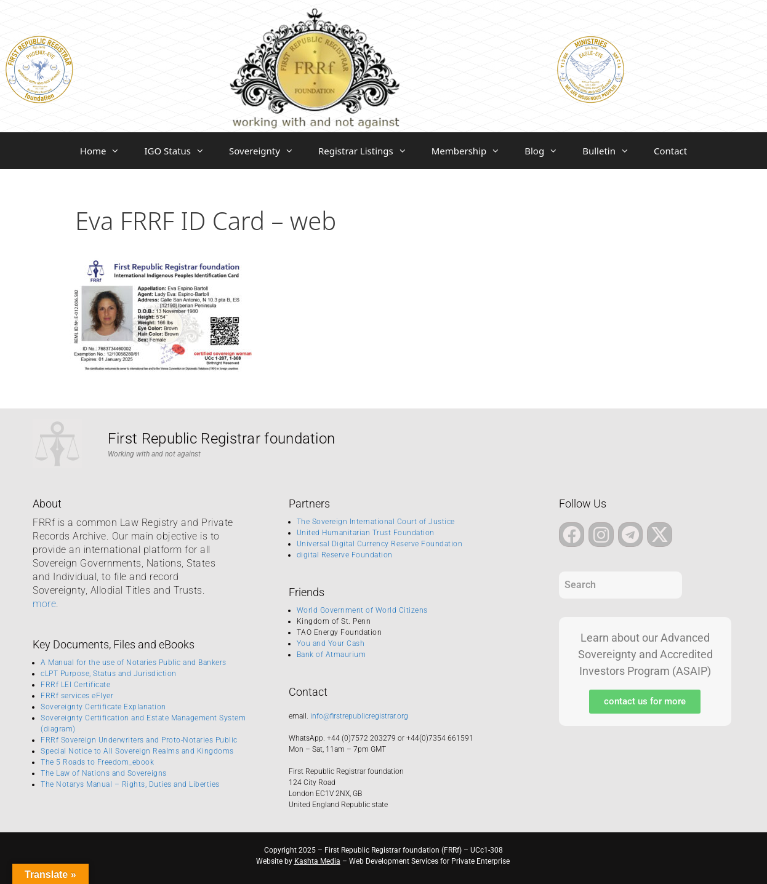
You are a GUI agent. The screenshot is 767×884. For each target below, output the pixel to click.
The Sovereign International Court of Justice (376, 521)
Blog (547, 150)
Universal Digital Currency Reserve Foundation (380, 544)
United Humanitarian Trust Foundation (366, 532)
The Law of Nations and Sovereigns (104, 773)
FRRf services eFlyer (77, 695)
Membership (472, 150)
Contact (670, 151)
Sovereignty (267, 150)
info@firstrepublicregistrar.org (359, 716)
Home (106, 150)
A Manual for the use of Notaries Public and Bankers (134, 662)
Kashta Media (317, 861)
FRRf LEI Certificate (75, 684)
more (44, 604)
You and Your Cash (331, 643)
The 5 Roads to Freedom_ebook (97, 762)
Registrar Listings (368, 150)
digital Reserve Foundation (345, 555)
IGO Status (180, 150)
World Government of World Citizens (362, 610)
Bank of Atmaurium (331, 654)
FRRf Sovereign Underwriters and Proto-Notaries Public (139, 740)
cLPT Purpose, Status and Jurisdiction (109, 673)
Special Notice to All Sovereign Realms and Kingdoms (137, 751)
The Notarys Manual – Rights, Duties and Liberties (130, 784)
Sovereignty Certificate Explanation (103, 707)
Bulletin (611, 150)
